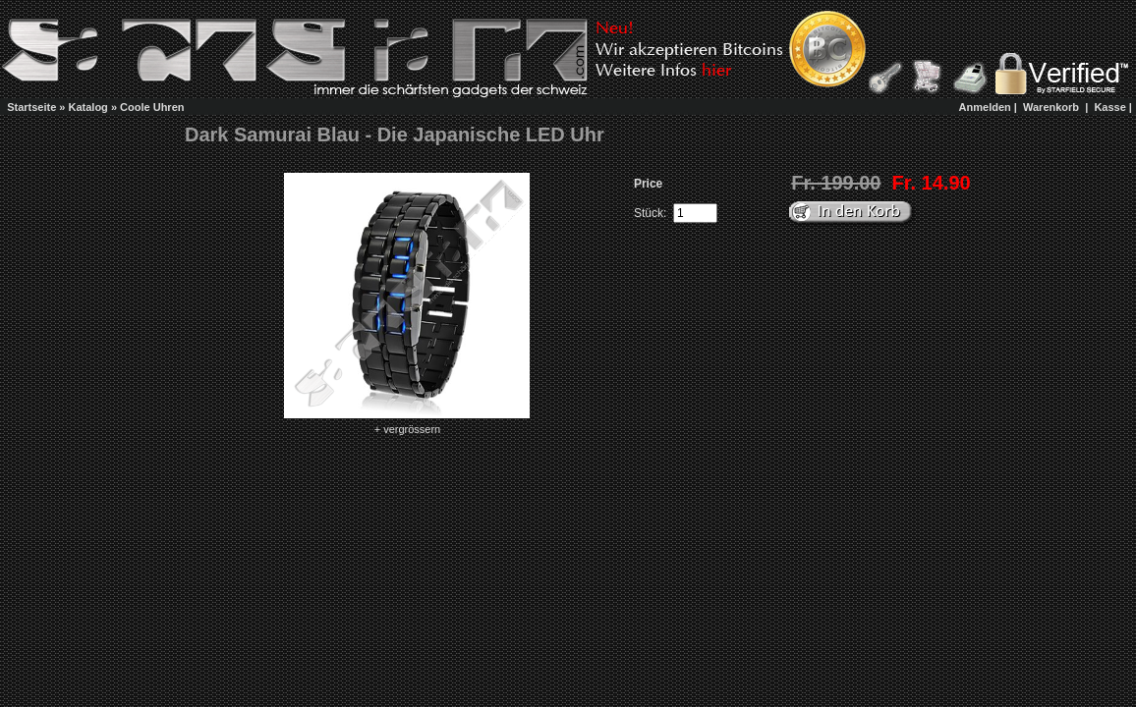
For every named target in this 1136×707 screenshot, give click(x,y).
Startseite (31, 107)
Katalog (88, 107)
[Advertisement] (553, 106)
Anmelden (985, 107)
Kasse (1109, 107)
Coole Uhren (152, 107)
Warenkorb (1051, 107)
